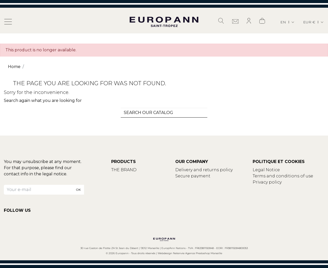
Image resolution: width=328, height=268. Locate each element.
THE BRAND (124, 169)
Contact (120, 176)
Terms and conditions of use (283, 176)
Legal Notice (266, 169)
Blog (116, 182)
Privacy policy (267, 182)
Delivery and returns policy (204, 169)
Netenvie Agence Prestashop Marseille (197, 253)
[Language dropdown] (287, 22)
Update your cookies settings (284, 188)
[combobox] (164, 113)
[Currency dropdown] (313, 22)
